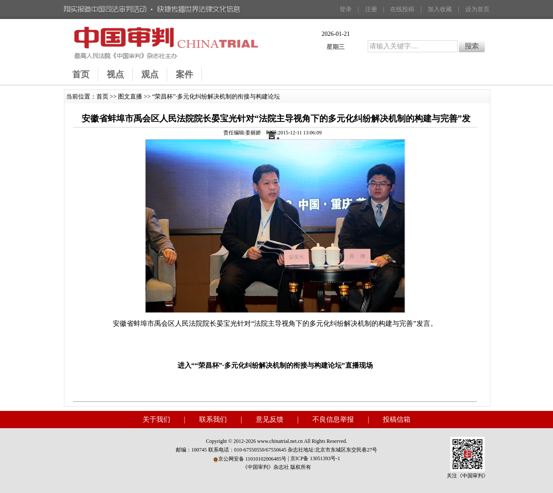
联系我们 (213, 419)
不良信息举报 (333, 419)
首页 (102, 96)
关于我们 (156, 419)
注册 (371, 9)
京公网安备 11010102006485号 (250, 459)
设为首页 (477, 9)
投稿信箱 (396, 419)
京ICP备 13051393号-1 (315, 458)
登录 (346, 9)
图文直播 (130, 96)
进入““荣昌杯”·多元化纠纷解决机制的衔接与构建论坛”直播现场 (275, 365)
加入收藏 (440, 9)
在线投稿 (402, 9)
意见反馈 (269, 419)
